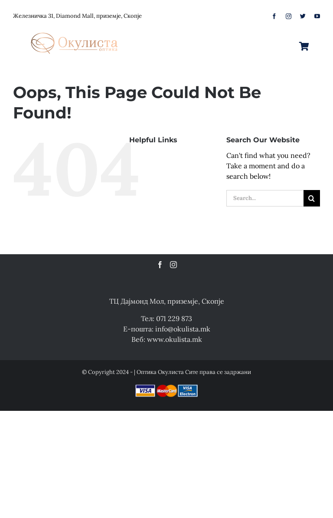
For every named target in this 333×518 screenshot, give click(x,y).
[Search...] (265, 198)
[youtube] (317, 16)
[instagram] (288, 16)
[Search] (312, 198)
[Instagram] (173, 264)
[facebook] (274, 16)
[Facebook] (160, 264)
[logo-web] (75, 30)
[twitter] (303, 16)
